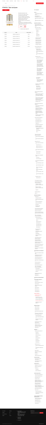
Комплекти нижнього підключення (40, 136)
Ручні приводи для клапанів (38, 180)
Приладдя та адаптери (38, 44)
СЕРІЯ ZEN (37, 339)
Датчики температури (38, 370)
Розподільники (36, 196)
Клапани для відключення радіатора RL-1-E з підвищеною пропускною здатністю (39, 109)
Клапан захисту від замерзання (38, 374)
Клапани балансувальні (38, 315)
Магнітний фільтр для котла (38, 388)
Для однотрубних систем (38, 120)
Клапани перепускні (37, 263)
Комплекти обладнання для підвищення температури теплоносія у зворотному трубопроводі (39, 386)
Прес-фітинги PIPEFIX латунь (39, 300)
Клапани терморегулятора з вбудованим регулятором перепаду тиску (39, 25)
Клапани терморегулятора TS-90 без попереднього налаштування (40, 80)
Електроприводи (37, 268)
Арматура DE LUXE (37, 141)
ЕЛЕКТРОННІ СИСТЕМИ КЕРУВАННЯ (38, 277)
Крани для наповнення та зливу (38, 282)
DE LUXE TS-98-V (38, 151)
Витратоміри (37, 204)
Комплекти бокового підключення (39, 138)
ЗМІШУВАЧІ (35, 329)
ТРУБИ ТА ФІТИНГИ (36, 293)
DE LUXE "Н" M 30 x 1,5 (39, 147)
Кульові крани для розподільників (39, 244)
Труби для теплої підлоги (38, 210)
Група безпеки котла (37, 377)
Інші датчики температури (39, 218)
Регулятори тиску (37, 309)
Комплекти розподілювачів (39, 201)
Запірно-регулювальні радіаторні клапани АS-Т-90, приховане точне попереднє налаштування (39, 95)
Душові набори (36, 350)
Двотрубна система (38, 56)
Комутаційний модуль (38, 224)
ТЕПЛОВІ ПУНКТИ (36, 363)
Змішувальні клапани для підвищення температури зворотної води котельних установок (39, 381)
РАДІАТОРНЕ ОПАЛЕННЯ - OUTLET (39, 18)
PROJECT (37, 31)
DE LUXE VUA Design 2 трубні (39, 171)
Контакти (10, 415)
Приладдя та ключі (38, 101)
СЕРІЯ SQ (37, 336)
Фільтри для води (37, 308)
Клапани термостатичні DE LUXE (39, 149)
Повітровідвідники (37, 291)
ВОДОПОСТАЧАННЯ (36, 305)
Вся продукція (36, 9)
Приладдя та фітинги (38, 176)
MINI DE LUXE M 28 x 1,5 (39, 146)
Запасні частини (38, 130)
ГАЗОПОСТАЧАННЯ (36, 357)
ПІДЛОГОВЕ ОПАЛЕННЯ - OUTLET (39, 20)
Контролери (37, 369)
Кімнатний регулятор (38, 225)
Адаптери (37, 271)
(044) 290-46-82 (19, 418)
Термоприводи (37, 233)
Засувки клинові (37, 287)
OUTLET (35, 12)
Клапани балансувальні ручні (38, 257)
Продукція (3, 412)
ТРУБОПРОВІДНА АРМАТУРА (38, 279)
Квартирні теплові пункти (38, 366)
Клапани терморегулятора (38, 46)
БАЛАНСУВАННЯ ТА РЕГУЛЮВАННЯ (38, 250)
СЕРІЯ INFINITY (37, 340)
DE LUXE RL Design (38, 158)
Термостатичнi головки (37, 27)
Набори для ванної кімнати (38, 355)
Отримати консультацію (40, 3)
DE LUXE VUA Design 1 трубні (39, 173)
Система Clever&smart (38, 217)
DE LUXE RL (37, 157)
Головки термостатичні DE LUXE (39, 142)
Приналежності (36, 275)
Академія (3, 415)
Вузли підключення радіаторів (38, 117)
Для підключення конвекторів (39, 124)
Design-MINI (37, 34)
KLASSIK (37, 30)
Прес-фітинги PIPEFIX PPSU (39, 299)
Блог (9, 412)
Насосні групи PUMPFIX (38, 391)
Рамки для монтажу (38, 221)
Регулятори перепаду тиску (38, 258)
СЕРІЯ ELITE (37, 333)
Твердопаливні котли (37, 400)
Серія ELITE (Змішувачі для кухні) (40, 345)
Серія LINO (37, 332)
